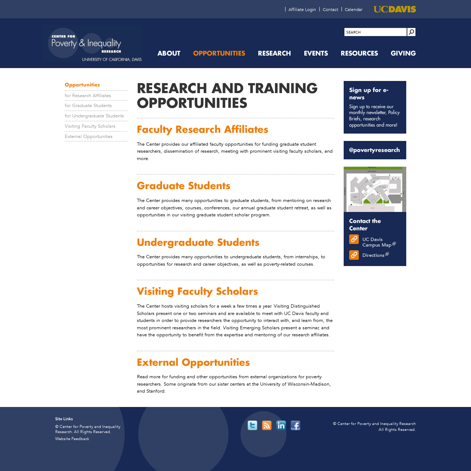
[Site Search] (411, 32)
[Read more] (375, 189)
